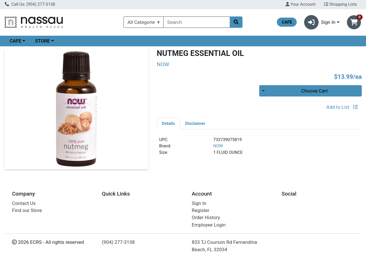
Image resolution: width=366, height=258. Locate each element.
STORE (42, 41)
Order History (206, 217)
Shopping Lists (340, 4)
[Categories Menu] (144, 22)
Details (168, 123)
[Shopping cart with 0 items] (354, 22)
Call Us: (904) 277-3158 (30, 4)
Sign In (199, 203)
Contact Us (23, 203)
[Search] (196, 22)
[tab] (168, 123)
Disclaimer (195, 123)
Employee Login (208, 225)
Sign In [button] (320, 22)
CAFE (15, 41)
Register (200, 210)
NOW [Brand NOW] (218, 145)
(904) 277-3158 (118, 242)
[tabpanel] (259, 148)
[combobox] (196, 22)
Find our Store (27, 210)
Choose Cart (314, 91)
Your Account (300, 4)
